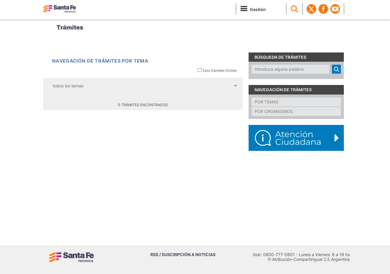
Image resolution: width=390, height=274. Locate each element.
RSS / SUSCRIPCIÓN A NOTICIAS (183, 254)
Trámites (70, 27)
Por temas (266, 101)
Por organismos (274, 111)
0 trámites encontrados (143, 105)
